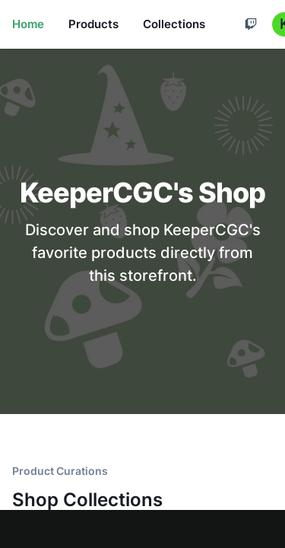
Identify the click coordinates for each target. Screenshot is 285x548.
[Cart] (251, 24)
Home (28, 24)
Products (93, 24)
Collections (174, 24)
